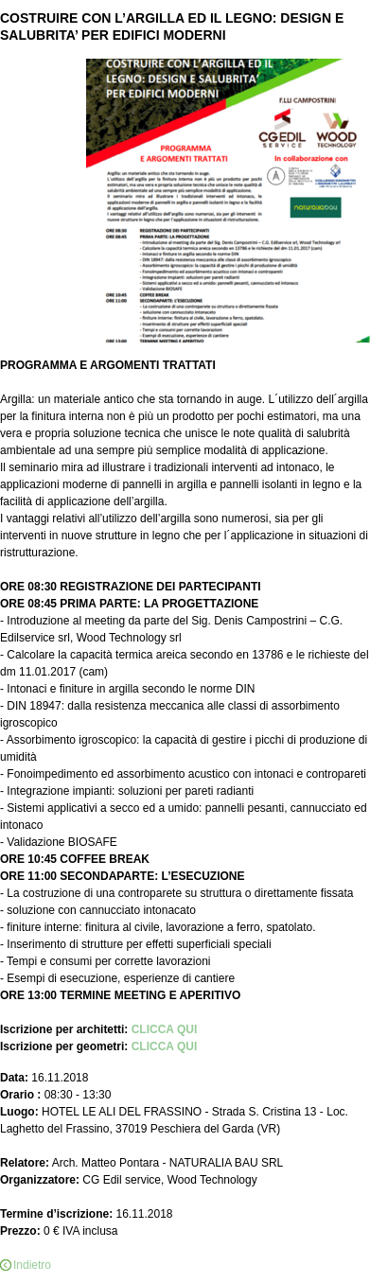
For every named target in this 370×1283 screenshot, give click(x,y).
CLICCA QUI (165, 1029)
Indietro (32, 1265)
